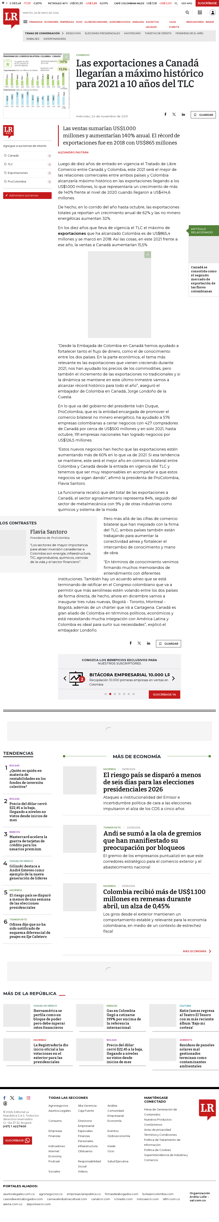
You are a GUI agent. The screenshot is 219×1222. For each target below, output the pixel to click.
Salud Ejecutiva (117, 1161)
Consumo (55, 1120)
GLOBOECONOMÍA (95, 21)
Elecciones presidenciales (102, 33)
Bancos (14, 831)
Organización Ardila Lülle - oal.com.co (200, 1196)
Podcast (54, 1161)
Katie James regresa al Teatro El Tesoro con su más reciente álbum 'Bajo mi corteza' (197, 1019)
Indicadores (56, 1146)
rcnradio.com (123, 1199)
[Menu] (26, 21)
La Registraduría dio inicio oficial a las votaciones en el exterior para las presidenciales (51, 1053)
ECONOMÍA (51, 21)
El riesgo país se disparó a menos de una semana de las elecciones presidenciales (30, 901)
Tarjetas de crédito (158, 33)
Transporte (18, 919)
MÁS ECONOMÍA (194, 951)
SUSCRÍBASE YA (164, 694)
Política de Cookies (157, 1150)
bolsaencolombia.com (157, 1194)
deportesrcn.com (39, 1204)
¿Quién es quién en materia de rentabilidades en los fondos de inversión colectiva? (27, 779)
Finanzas (54, 1136)
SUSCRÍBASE (207, 3)
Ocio (110, 1151)
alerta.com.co (12, 1204)
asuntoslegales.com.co (19, 1194)
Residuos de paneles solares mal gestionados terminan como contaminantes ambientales (197, 1055)
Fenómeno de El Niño (189, 33)
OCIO (79, 21)
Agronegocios (58, 1105)
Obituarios (85, 1151)
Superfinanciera (54, 39)
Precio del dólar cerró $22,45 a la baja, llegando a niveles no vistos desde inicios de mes (28, 812)
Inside (111, 1146)
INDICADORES (195, 21)
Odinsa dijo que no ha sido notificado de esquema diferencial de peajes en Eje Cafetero (29, 930)
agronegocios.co (51, 1194)
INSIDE (210, 21)
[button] (63, 679)
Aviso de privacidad (157, 1129)
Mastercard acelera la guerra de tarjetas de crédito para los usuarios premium (28, 843)
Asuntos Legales (59, 1110)
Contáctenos (153, 1124)
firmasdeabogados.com (121, 1194)
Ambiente (186, 1039)
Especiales (85, 1131)
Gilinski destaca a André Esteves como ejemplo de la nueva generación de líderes (28, 872)
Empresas (55, 1131)
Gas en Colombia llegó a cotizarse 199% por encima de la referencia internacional (124, 1019)
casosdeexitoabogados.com (23, 1199)
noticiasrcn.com (148, 1199)
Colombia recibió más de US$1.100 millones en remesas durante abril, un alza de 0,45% (154, 899)
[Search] (187, 13)
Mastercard (132, 33)
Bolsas (14, 765)
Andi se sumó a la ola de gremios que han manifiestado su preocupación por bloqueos (152, 841)
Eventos (112, 1131)
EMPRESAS (67, 21)
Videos (82, 1171)
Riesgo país (73, 33)
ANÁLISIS (138, 21)
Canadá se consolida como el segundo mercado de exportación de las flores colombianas (203, 279)
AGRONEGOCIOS (119, 21)
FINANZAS (36, 21)
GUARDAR (203, 114)
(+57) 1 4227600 (14, 1126)
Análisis (112, 1105)
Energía (112, 1005)
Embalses (33, 39)
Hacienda (15, 890)
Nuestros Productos (157, 1119)
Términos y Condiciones (160, 1134)
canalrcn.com (100, 1199)
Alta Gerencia (87, 1105)
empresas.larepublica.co (84, 1194)
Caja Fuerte (86, 1110)
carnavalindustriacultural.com (67, 1199)
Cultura (185, 1005)
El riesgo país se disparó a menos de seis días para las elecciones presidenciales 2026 (152, 782)
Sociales (54, 1171)
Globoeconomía (118, 1136)
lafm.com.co (171, 1199)
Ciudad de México (21, 861)
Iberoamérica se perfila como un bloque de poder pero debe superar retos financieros (49, 1019)
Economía (114, 1120)
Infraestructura (88, 1146)
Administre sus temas (21, 195)
